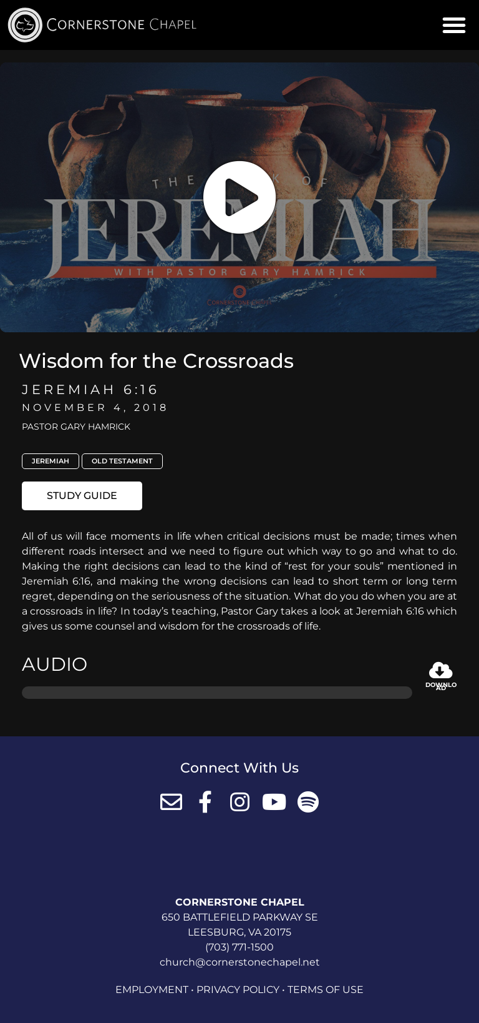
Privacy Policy (237, 990)
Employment (151, 990)
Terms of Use (326, 990)
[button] (454, 25)
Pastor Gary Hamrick (76, 426)
